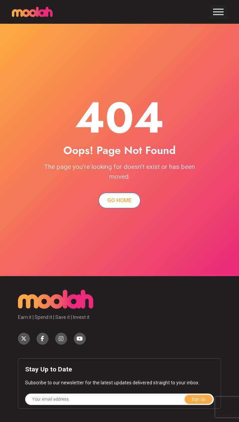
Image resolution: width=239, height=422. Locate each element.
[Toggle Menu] (218, 11)
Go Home (119, 200)
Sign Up (198, 399)
